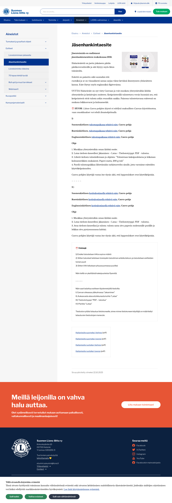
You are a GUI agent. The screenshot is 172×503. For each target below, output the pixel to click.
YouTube (138, 458)
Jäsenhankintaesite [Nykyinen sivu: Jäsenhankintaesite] (113, 33)
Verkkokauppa (100, 3)
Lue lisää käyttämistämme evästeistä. (81, 489)
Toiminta (52, 20)
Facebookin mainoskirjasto (146, 462)
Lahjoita (111, 3)
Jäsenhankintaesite (17, 62)
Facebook (138, 445)
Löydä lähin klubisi (142, 12)
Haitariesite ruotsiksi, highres (88, 345)
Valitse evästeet (36, 496)
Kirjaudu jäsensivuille (140, 3)
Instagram (139, 454)
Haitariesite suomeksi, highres (89, 333)
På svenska (161, 3)
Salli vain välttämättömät (64, 496)
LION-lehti (121, 3)
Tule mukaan (161, 11)
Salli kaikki (14, 496)
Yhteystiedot (86, 3)
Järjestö (66, 20)
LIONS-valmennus (99, 20)
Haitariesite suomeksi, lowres (88, 339)
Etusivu (7, 20)
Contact (40, 469)
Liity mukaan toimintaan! (141, 404)
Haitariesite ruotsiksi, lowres (88, 351)
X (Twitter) (138, 449)
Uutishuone (37, 20)
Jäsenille (117, 20)
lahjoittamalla (43, 458)
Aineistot (80, 20)
